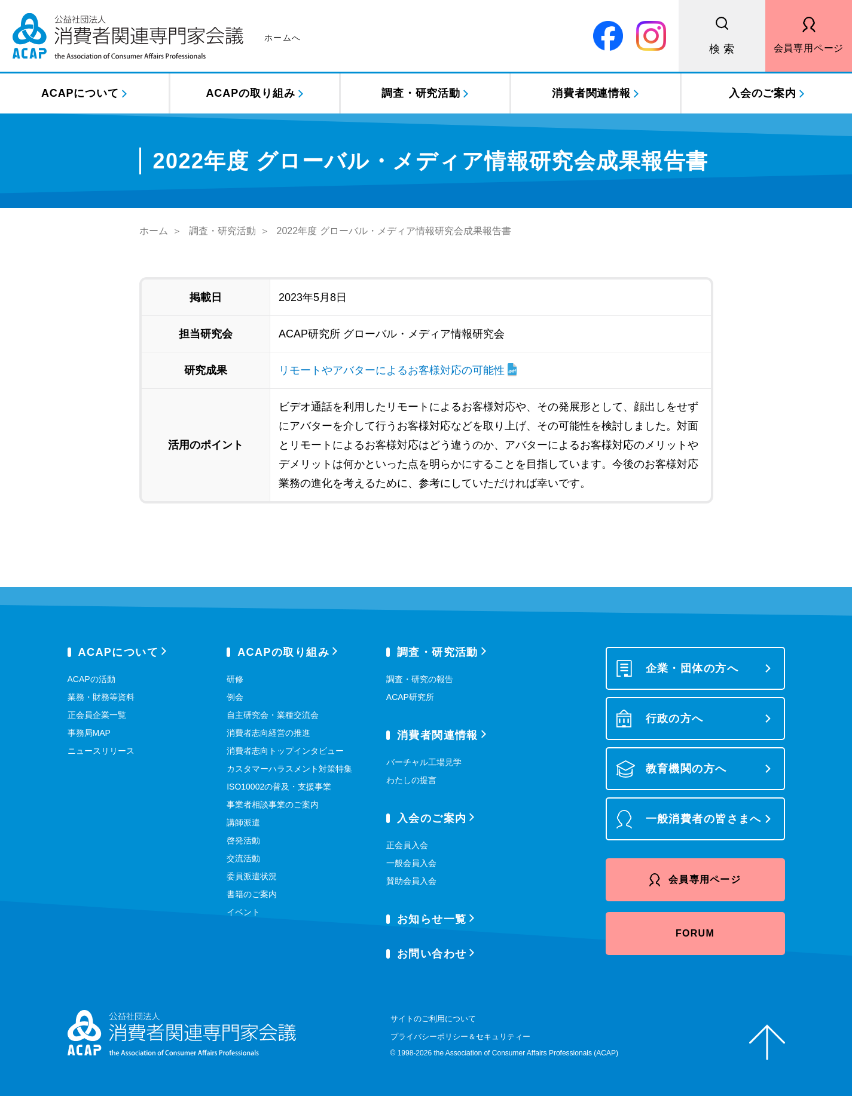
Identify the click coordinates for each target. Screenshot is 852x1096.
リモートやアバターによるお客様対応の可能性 (392, 370)
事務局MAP (89, 733)
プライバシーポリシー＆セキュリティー (460, 1036)
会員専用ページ (809, 48)
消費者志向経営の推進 (268, 733)
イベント (243, 912)
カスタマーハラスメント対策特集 (289, 768)
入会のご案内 (762, 93)
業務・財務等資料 (101, 697)
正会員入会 (407, 845)
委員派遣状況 (252, 876)
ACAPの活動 (91, 679)
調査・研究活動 (420, 93)
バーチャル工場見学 (424, 762)
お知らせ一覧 (432, 919)
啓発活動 (243, 840)
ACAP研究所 (410, 697)
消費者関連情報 (591, 93)
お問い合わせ (432, 953)
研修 (235, 679)
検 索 (722, 49)
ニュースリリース (101, 751)
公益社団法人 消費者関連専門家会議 (157, 36)
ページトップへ (767, 1042)
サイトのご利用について (433, 1018)
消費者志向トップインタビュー (285, 751)
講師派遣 (243, 822)
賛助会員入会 (411, 881)
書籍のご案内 (252, 894)
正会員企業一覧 (97, 715)
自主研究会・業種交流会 (273, 715)
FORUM (695, 933)
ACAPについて (80, 93)
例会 (235, 697)
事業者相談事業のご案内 (273, 804)
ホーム (153, 231)
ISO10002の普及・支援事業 (279, 786)
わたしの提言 (411, 780)
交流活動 (243, 858)
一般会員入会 (411, 863)
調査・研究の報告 (419, 679)
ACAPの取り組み (250, 93)
